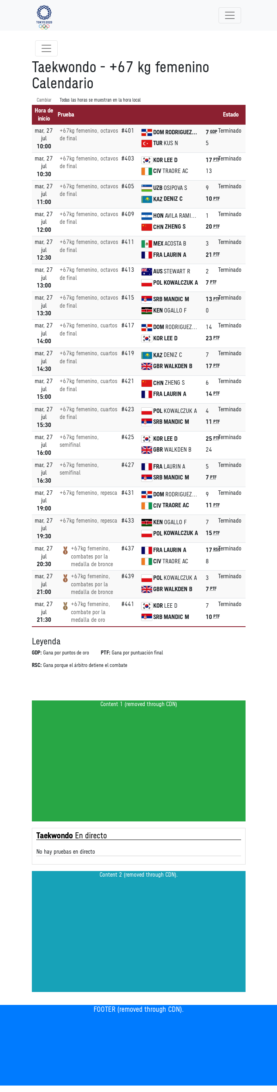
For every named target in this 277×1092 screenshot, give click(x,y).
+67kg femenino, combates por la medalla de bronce (92, 556)
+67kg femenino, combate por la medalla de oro (90, 612)
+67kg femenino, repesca (88, 493)
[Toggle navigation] (230, 15)
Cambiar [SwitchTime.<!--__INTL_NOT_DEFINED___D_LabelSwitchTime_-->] (44, 100)
